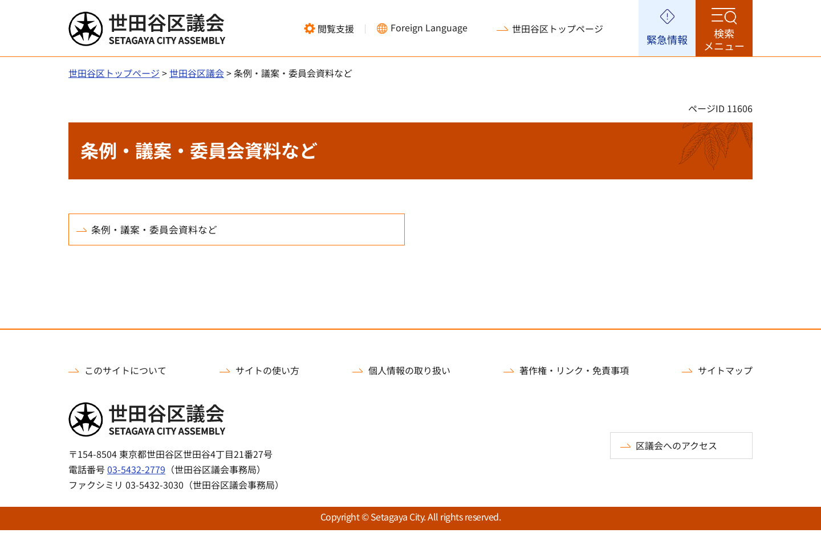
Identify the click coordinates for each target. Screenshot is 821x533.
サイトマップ (725, 373)
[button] (329, 28)
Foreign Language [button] (429, 27)
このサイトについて (125, 373)
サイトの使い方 (267, 373)
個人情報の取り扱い (409, 373)
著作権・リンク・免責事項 (574, 373)
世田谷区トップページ (557, 28)
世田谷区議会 (196, 73)
